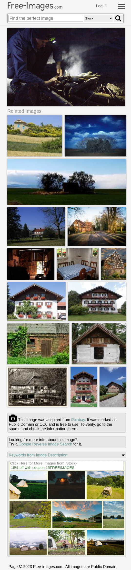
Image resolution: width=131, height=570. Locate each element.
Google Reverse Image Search (45, 444)
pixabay (78, 420)
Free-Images (34, 5)
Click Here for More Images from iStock (43, 463)
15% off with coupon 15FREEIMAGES (42, 467)
